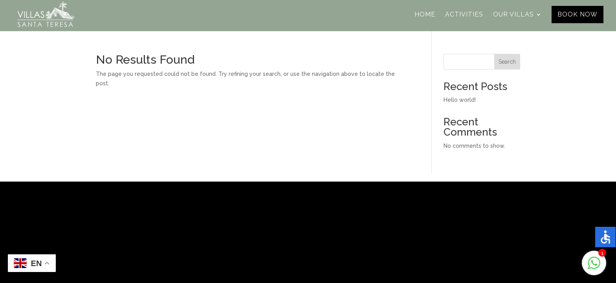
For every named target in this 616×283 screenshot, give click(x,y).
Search (507, 62)
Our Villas (513, 15)
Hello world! (460, 100)
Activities (464, 15)
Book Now (577, 14)
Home (424, 15)
